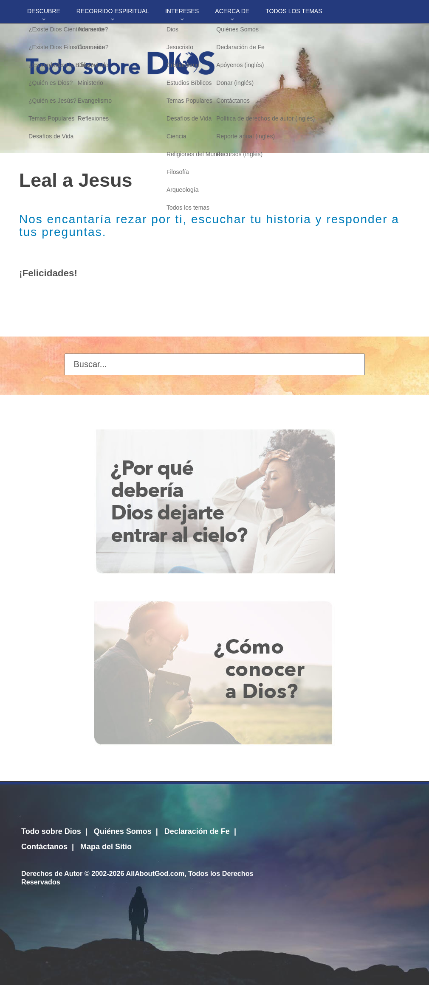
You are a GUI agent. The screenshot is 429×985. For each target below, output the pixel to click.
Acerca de (232, 11)
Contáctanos (44, 846)
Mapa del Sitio (106, 846)
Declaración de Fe (197, 831)
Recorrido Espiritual (112, 11)
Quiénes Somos (123, 831)
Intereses (182, 11)
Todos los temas (293, 11)
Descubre (43, 11)
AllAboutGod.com (155, 873)
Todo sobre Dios (51, 831)
